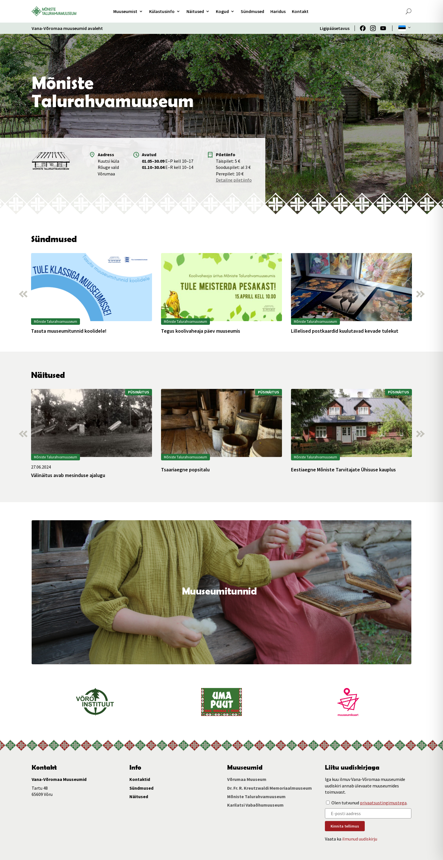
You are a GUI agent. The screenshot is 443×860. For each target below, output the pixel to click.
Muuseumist (125, 11)
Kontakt (300, 11)
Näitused (195, 11)
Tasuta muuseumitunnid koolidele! (69, 331)
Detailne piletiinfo (234, 180)
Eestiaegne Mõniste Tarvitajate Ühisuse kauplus (343, 470)
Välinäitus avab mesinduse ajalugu (68, 475)
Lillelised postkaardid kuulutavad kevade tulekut (344, 331)
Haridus (278, 11)
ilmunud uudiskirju (359, 839)
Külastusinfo (162, 11)
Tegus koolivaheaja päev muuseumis (200, 331)
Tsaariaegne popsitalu (185, 470)
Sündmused (252, 11)
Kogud (222, 11)
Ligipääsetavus (334, 28)
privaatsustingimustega (383, 802)
